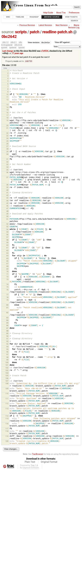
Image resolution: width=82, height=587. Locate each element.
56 (7, 235)
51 (7, 219)
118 (6, 431)
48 (7, 211)
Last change (7, 51)
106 (6, 379)
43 (7, 198)
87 (7, 328)
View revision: (34, 42)
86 (7, 326)
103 (6, 371)
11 (7, 97)
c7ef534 (44, 51)
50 (7, 217)
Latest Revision (45, 25)
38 (7, 185)
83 (7, 318)
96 (7, 352)
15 (7, 110)
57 (7, 237)
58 (7, 240)
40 (7, 190)
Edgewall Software (31, 468)
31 (7, 159)
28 (7, 149)
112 (6, 404)
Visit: (56, 46)
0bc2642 (9, 36)
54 (7, 230)
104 (6, 373)
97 (7, 355)
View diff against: (68, 42)
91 (7, 339)
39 (7, 188)
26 (7, 144)
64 (7, 256)
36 (7, 173)
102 (6, 368)
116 (6, 424)
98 (7, 357)
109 (6, 389)
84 (7, 321)
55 (7, 232)
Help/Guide (48, 12)
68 (7, 266)
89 (7, 334)
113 (6, 409)
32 (7, 162)
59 (7, 243)
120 (6, 441)
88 (7, 331)
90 (7, 336)
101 (6, 365)
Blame (76, 25)
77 (7, 295)
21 (7, 128)
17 (7, 115)
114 (6, 416)
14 (7, 108)
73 (7, 280)
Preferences (74, 12)
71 (7, 274)
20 (7, 126)
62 (7, 251)
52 (7, 224)
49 (7, 214)
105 (6, 376)
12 (7, 100)
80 (7, 305)
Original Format (49, 462)
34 (7, 167)
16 (7, 113)
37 (7, 178)
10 (7, 95)
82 (7, 313)
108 (6, 384)
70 (7, 272)
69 (7, 269)
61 (7, 248)
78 (7, 298)
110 (6, 394)
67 (7, 264)
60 (7, 245)
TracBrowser (37, 454)
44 (7, 201)
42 (7, 196)
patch (34, 32)
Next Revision (62, 25)
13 (7, 105)
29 (7, 152)
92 (7, 342)
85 (7, 323)
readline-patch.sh (57, 32)
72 (7, 277)
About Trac (61, 12)
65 (7, 259)
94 (7, 347)
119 (6, 436)
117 (6, 429)
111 (6, 399)
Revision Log (74, 27)
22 (7, 133)
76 (7, 290)
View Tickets (71, 17)
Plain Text (30, 462)
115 (6, 419)
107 (6, 381)
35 (7, 170)
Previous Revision (27, 25)
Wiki (8, 17)
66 (7, 261)
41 (7, 193)
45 (7, 203)
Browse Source (51, 17)
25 (7, 141)
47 (7, 209)
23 (7, 136)
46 (7, 206)
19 (7, 121)
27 (7, 147)
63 (7, 253)
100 (6, 363)
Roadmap (34, 17)
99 (7, 360)
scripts (21, 32)
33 (7, 165)
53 (7, 227)
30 (7, 154)
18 (7, 118)
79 (7, 300)
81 (7, 308)
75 (7, 287)
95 (7, 350)
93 (7, 344)
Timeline (20, 17)
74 (7, 285)
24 (7, 139)
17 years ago (17, 53)
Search (74, 21)
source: (8, 32)
